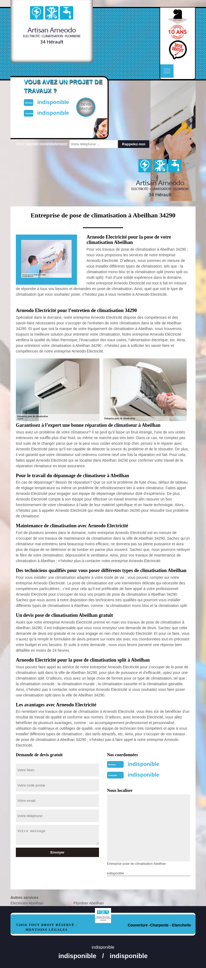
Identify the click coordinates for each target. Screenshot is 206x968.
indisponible (143, 764)
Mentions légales (46, 930)
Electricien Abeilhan (26, 903)
